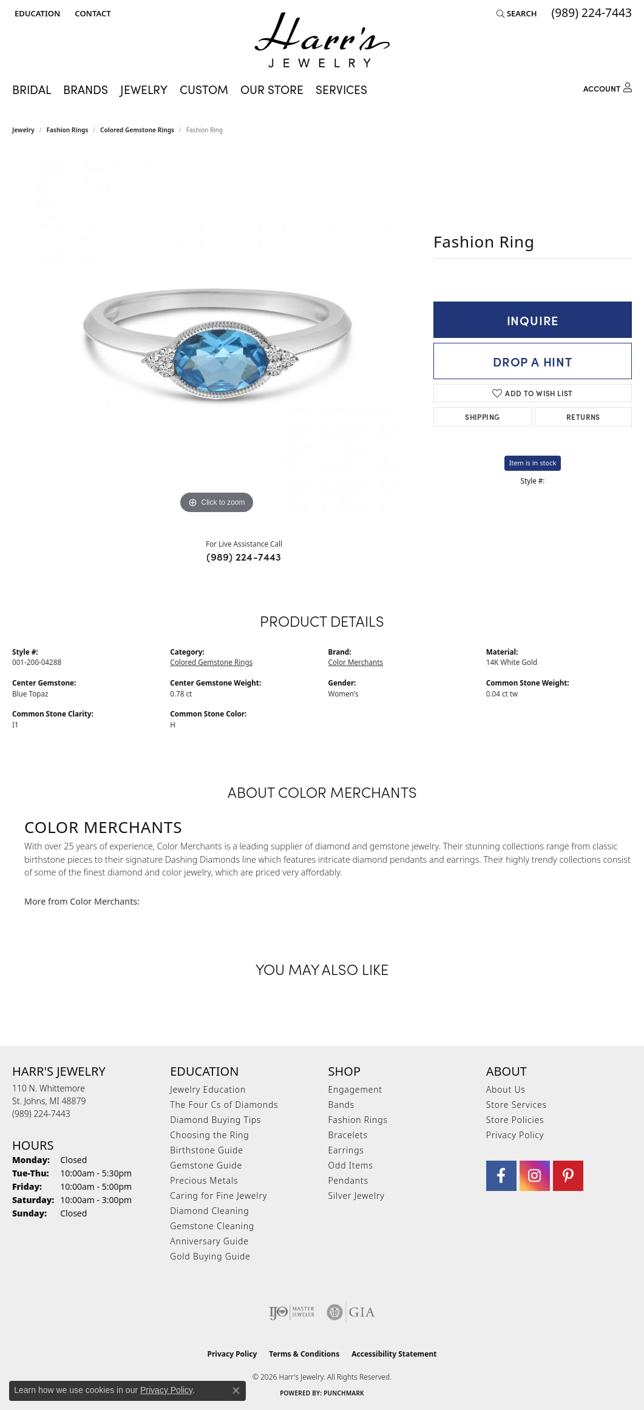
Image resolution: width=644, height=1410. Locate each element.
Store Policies (515, 1119)
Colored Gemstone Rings (137, 130)
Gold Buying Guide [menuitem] (210, 1256)
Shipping (482, 416)
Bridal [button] (31, 89)
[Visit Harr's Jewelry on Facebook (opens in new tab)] (501, 1176)
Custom (204, 89)
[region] (217, 335)
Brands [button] (85, 89)
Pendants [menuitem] (348, 1180)
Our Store (271, 89)
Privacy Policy (515, 1135)
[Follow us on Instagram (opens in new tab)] (535, 1176)
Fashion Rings (68, 130)
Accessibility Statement (393, 1354)
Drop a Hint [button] (532, 360)
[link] (91, 13)
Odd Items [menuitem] (350, 1165)
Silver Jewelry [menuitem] (356, 1195)
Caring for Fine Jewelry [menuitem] (218, 1195)
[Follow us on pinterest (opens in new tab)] (568, 1176)
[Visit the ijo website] (291, 1312)
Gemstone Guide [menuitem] (206, 1165)
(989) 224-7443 (244, 556)
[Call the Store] (41, 1113)
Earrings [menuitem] (346, 1150)
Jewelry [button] (144, 89)
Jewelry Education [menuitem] (208, 1089)
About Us (506, 1089)
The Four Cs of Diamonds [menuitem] (224, 1104)
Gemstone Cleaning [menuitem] (212, 1226)
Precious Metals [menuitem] (204, 1180)
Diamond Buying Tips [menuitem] (215, 1119)
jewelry (23, 130)
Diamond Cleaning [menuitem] (209, 1210)
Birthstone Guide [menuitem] (206, 1150)
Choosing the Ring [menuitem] (209, 1135)
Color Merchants (356, 662)
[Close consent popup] (236, 1390)
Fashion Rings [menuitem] (358, 1119)
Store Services (516, 1104)
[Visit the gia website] (351, 1312)
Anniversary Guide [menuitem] (209, 1241)
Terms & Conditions (304, 1354)
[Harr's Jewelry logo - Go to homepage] (322, 40)
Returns (583, 416)
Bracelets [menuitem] (348, 1135)
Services (341, 89)
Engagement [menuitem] (355, 1089)
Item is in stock (533, 462)
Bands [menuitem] (341, 1104)
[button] (36, 13)
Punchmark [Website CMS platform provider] (344, 1393)
